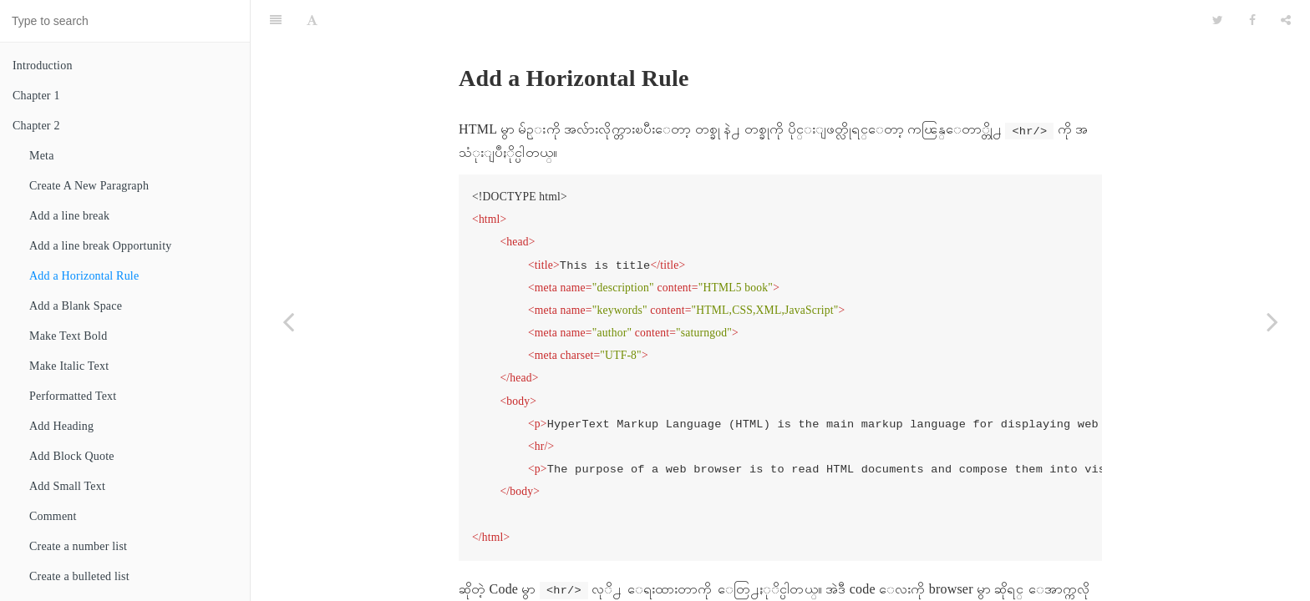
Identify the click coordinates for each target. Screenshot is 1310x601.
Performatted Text (72, 396)
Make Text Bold (68, 336)
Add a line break (69, 216)
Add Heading (61, 426)
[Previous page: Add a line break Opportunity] (288, 321)
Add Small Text (67, 486)
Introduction (43, 65)
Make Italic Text (69, 366)
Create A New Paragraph (89, 185)
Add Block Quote (71, 456)
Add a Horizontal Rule (84, 276)
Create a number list (78, 546)
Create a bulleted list (79, 576)
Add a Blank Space (75, 306)
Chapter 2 (36, 125)
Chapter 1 (36, 95)
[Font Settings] (312, 21)
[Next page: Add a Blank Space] (1272, 321)
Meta (41, 155)
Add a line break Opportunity (100, 246)
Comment (53, 516)
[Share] (1285, 21)
